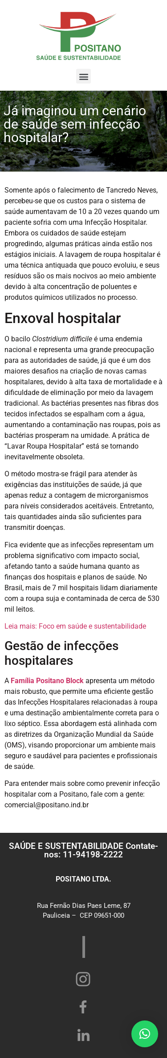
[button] (83, 76)
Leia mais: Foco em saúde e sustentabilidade (75, 626)
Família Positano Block (47, 680)
